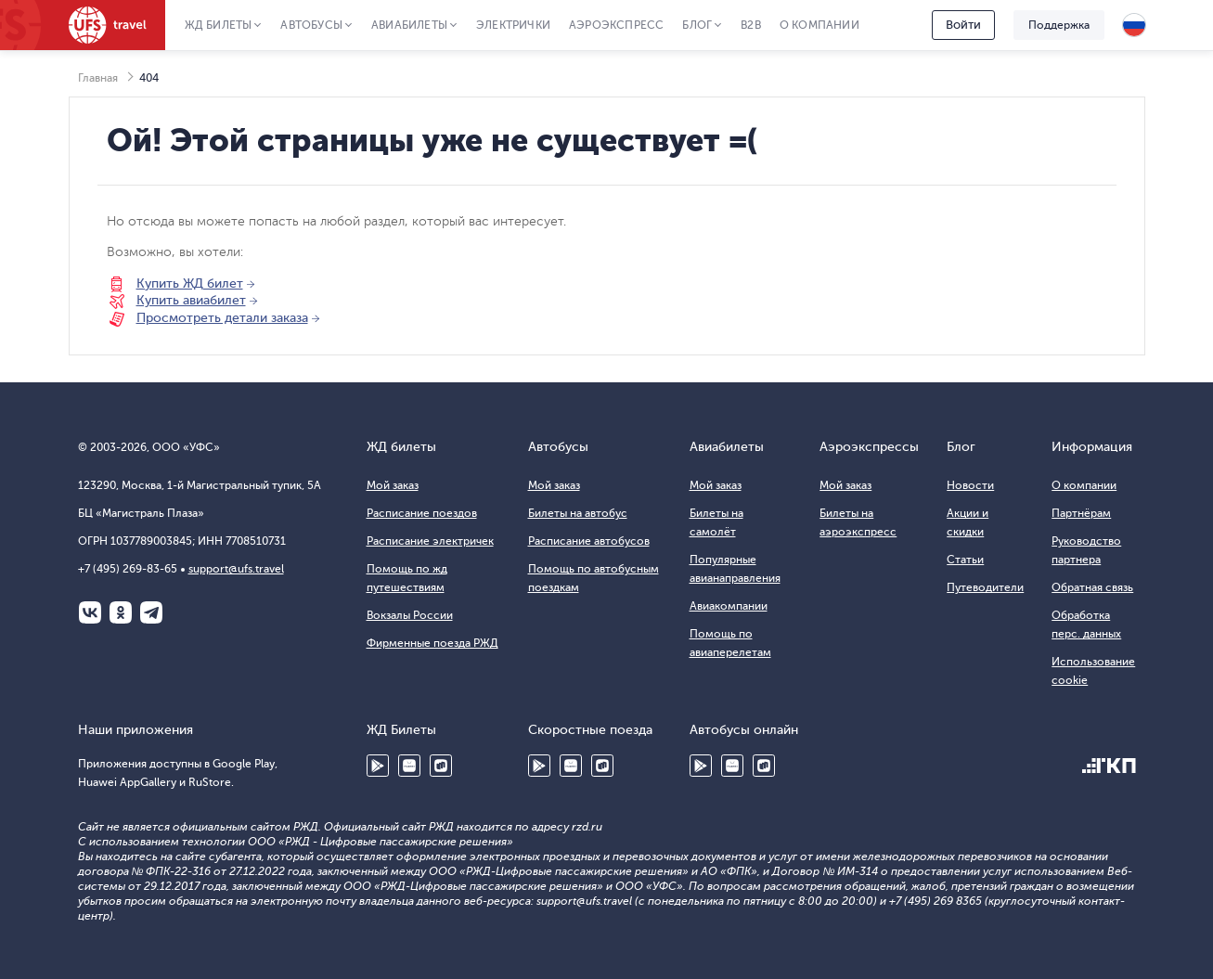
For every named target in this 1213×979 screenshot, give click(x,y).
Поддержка (1059, 25)
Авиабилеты (409, 25)
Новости (970, 485)
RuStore (441, 765)
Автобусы (311, 25)
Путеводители (985, 587)
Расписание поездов (422, 513)
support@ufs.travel (236, 568)
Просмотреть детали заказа (222, 318)
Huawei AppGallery (409, 765)
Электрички (513, 25)
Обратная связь (1092, 587)
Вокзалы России (410, 615)
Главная (98, 77)
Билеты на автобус (577, 513)
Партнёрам (1081, 513)
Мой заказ (393, 485)
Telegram (151, 612)
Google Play (378, 765)
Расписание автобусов (589, 541)
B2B (751, 25)
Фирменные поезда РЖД (432, 643)
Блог (697, 25)
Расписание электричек (430, 541)
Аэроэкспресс (616, 25)
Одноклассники (121, 612)
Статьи (965, 559)
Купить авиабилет (191, 300)
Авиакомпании (729, 605)
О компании (819, 25)
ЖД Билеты (218, 25)
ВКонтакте (90, 612)
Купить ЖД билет (189, 283)
